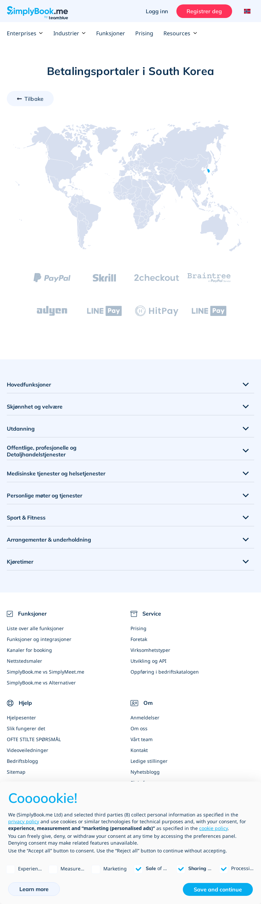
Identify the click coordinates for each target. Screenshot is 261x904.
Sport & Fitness (26, 517)
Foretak (138, 639)
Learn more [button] (34, 889)
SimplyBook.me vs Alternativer (41, 682)
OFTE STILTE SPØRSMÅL (34, 739)
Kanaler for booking (29, 650)
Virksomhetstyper (150, 650)
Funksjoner (110, 33)
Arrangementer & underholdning (49, 539)
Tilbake (34, 98)
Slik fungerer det (26, 728)
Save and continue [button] (218, 889)
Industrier (69, 33)
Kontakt (139, 750)
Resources (180, 33)
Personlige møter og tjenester (44, 495)
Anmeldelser (144, 717)
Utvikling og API (148, 661)
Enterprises (25, 33)
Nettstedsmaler (24, 661)
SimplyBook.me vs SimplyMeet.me (45, 671)
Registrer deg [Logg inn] (204, 11)
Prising (144, 33)
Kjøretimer (20, 561)
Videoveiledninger (27, 750)
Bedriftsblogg (22, 761)
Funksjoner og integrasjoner (39, 639)
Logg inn (157, 11)
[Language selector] (246, 11)
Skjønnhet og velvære (35, 406)
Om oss (138, 728)
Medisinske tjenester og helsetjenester (56, 473)
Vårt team (141, 739)
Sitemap (16, 772)
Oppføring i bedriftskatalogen (164, 671)
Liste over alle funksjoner (35, 628)
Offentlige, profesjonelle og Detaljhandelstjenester (41, 451)
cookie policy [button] (213, 828)
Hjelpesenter (21, 717)
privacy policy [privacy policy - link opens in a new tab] (23, 821)
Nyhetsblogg (145, 772)
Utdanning (21, 428)
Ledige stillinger (149, 761)
